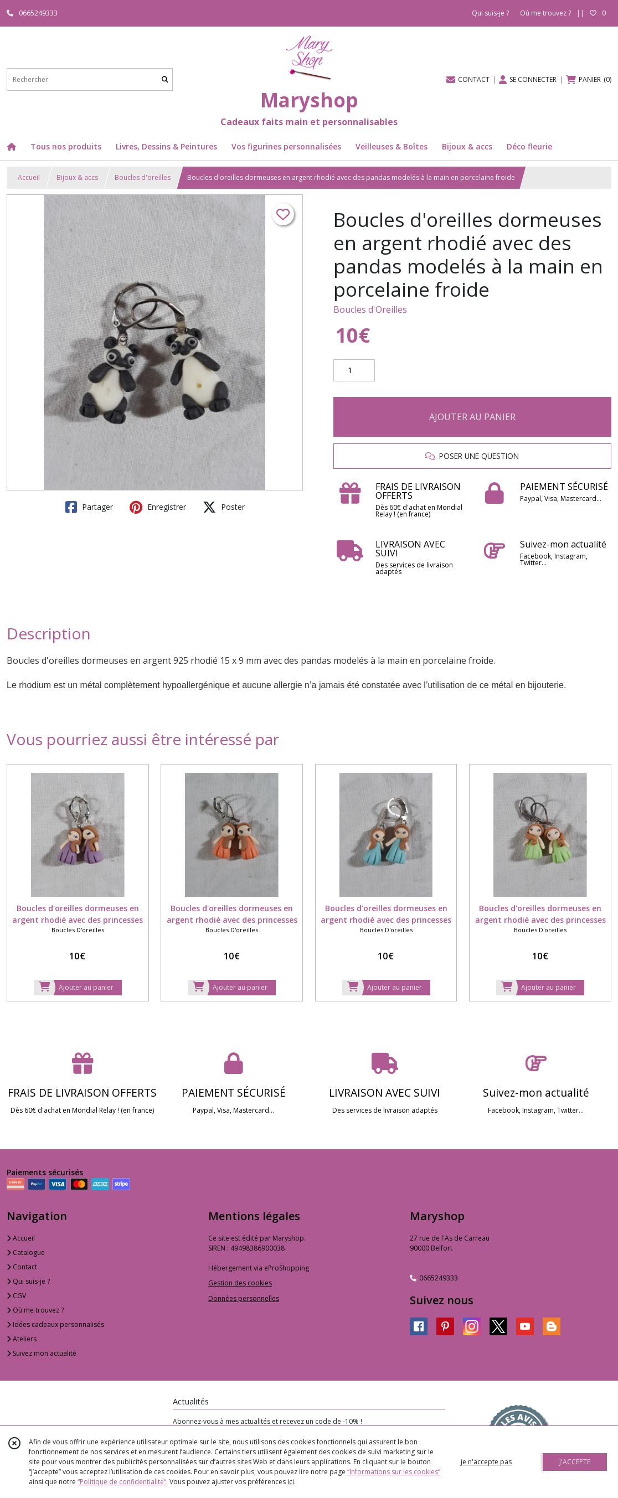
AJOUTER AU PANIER (472, 417)
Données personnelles (243, 1298)
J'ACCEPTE (574, 1461)
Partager (89, 507)
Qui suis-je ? (28, 1281)
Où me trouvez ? (35, 1310)
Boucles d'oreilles (143, 177)
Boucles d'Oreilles (370, 309)
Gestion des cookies (240, 1283)
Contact (22, 1267)
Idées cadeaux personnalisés (55, 1324)
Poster (224, 507)
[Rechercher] (165, 79)
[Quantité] (354, 370)
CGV (16, 1295)
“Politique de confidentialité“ (122, 1481)
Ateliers (22, 1339)
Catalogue (26, 1252)
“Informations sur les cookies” (393, 1471)
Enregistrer (158, 507)
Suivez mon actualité (41, 1353)
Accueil (29, 177)
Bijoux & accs (77, 177)
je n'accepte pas (486, 1461)
